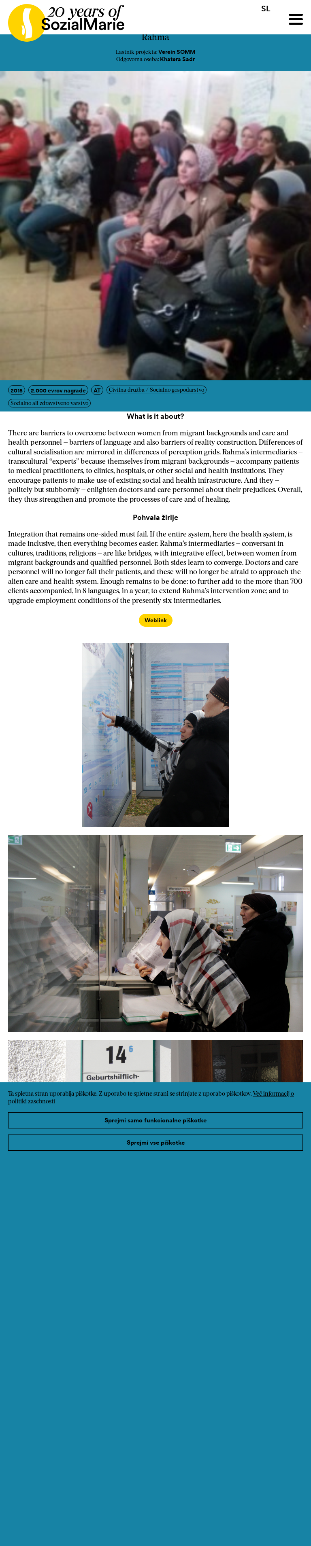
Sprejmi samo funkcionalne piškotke (155, 1120)
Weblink (156, 620)
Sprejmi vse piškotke (156, 1142)
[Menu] (296, 19)
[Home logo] (62, 19)
